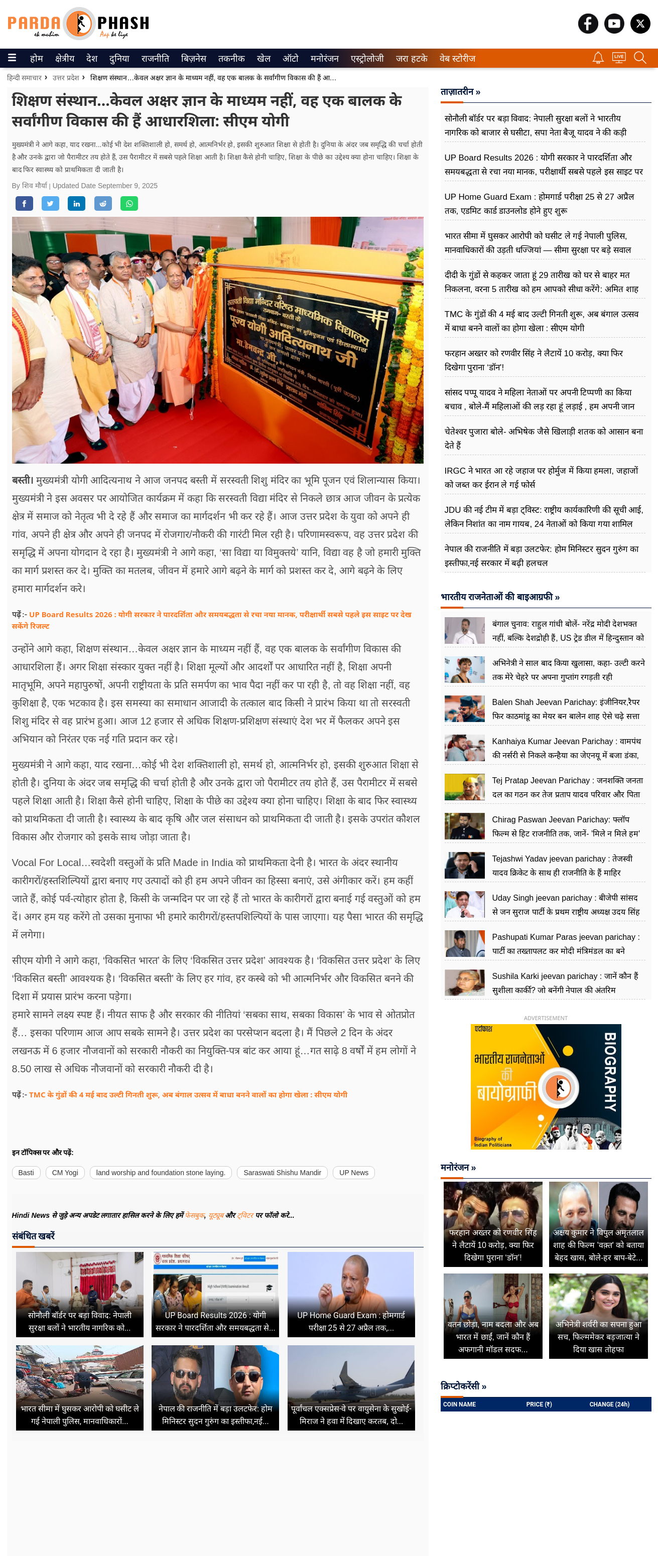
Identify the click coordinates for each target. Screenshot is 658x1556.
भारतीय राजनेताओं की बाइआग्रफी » (500, 597)
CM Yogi (65, 1173)
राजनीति (154, 59)
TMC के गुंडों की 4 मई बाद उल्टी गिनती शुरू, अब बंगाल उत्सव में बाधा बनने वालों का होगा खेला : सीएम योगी (188, 1094)
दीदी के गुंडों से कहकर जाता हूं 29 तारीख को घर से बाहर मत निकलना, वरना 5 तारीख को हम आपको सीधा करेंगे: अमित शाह (541, 282)
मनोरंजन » (458, 1168)
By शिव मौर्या (30, 186)
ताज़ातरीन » (461, 92)
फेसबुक (194, 1215)
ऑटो (290, 59)
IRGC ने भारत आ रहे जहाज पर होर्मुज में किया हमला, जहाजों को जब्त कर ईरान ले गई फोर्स (541, 478)
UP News (353, 1173)
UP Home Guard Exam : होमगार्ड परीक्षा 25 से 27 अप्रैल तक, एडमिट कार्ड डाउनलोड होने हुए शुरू (539, 204)
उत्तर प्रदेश (66, 78)
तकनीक (230, 59)
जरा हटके (410, 59)
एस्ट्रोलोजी (365, 59)
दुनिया (118, 59)
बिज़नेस (192, 59)
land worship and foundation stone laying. (161, 1173)
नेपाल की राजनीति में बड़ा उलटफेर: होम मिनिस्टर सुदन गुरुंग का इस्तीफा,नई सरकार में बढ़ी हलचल (542, 556)
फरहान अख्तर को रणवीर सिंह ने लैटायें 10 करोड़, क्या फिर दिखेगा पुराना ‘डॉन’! (534, 360)
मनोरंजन (323, 59)
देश (91, 59)
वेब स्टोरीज (455, 59)
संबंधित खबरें (33, 1236)
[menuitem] (36, 58)
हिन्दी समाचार (24, 78)
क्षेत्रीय (63, 59)
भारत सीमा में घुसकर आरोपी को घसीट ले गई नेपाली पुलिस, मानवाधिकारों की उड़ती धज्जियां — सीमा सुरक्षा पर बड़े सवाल (538, 243)
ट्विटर (245, 1215)
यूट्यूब (216, 1215)
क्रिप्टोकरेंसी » (464, 1386)
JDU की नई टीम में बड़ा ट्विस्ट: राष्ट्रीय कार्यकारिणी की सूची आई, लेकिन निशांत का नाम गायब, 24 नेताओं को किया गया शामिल (544, 517)
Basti (26, 1173)
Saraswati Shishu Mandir (282, 1173)
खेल (263, 59)
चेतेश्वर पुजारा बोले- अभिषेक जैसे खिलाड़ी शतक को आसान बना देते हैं (544, 439)
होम (36, 59)
